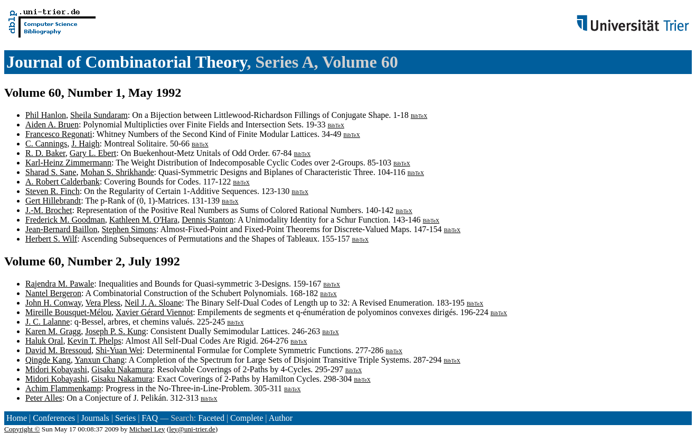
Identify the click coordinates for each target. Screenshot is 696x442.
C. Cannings (46, 143)
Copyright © (22, 429)
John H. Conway (53, 302)
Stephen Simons (128, 229)
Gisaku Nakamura (122, 369)
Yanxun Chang (99, 359)
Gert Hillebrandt (53, 200)
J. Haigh (85, 143)
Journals (95, 417)
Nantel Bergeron (53, 293)
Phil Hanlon (45, 115)
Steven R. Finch (52, 191)
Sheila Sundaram (99, 115)
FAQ (150, 417)
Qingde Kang (48, 359)
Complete (246, 417)
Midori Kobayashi (56, 369)
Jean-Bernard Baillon (61, 229)
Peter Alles (43, 397)
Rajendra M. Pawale (59, 283)
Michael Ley (147, 429)
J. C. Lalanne (47, 321)
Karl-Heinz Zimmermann (68, 162)
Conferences (54, 417)
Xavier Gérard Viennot (154, 312)
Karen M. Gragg (53, 331)
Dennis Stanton (207, 219)
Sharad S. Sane (50, 172)
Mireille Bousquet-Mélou (68, 312)
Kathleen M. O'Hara (143, 219)
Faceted (211, 417)
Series (125, 417)
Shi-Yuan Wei (119, 350)
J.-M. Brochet (48, 210)
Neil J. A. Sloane (153, 302)
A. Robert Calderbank (62, 181)
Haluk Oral (44, 340)
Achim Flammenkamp (63, 388)
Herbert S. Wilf (51, 238)
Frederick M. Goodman (65, 219)
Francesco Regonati (58, 134)
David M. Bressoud (58, 350)
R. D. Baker (45, 153)
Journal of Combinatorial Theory (126, 61)
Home (16, 417)
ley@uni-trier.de (192, 429)
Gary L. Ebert (93, 153)
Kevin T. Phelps (94, 340)
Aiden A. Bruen (52, 124)
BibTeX (419, 116)
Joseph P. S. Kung (115, 331)
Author (281, 417)
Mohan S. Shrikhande (117, 172)
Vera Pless (103, 302)
